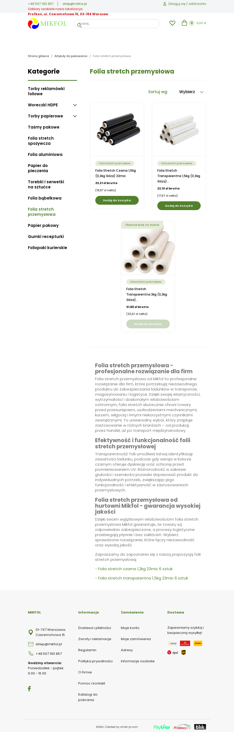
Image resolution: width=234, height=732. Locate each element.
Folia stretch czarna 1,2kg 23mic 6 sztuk (135, 566)
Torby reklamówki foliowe (46, 89)
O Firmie (85, 669)
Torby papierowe (45, 113)
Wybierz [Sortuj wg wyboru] (191, 89)
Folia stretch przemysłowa (42, 209)
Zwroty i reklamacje (94, 636)
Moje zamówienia (136, 636)
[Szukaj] (117, 23)
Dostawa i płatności (94, 625)
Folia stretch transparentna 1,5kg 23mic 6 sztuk (143, 575)
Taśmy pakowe (43, 125)
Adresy (127, 647)
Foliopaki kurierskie (47, 245)
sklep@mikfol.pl (75, 4)
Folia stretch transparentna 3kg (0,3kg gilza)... (146, 292)
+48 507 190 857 (41, 4)
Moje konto (130, 625)
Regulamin (87, 647)
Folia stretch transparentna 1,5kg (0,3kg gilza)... (178, 173)
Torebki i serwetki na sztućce (46, 182)
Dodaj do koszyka (117, 198)
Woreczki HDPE (43, 102)
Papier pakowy (43, 223)
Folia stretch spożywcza (41, 138)
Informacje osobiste (138, 658)
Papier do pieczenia (38, 166)
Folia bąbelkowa (44, 195)
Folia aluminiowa (45, 152)
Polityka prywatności (95, 658)
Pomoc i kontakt (91, 681)
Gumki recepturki (46, 234)
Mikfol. (100, 725)
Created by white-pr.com (121, 725)
